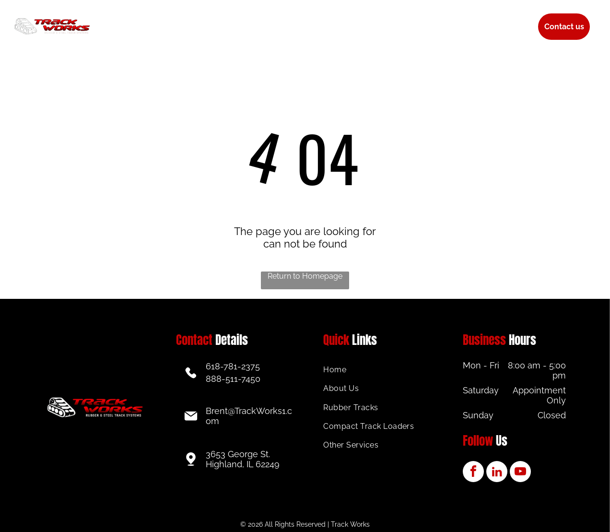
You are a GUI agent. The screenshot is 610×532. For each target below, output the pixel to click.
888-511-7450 (233, 379)
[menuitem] (148, 19)
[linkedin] (496, 473)
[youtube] (520, 473)
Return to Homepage (305, 276)
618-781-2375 (233, 366)
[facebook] (473, 473)
